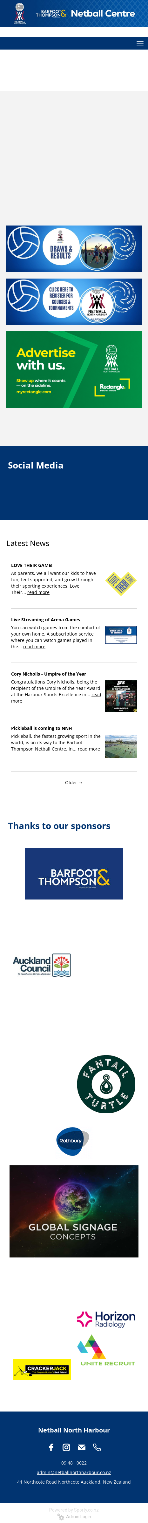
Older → (74, 782)
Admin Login (74, 1516)
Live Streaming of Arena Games (45, 620)
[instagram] (66, 1447)
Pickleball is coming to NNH (41, 728)
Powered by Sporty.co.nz (74, 1510)
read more (38, 592)
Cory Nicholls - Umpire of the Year (48, 674)
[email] (81, 1447)
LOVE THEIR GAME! (31, 565)
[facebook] (51, 1447)
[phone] (96, 1447)
